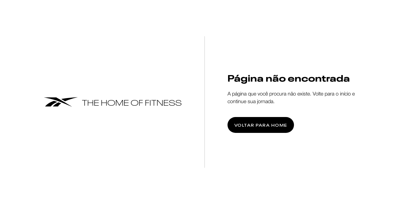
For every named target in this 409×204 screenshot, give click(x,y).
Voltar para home (260, 125)
